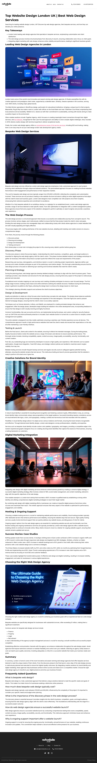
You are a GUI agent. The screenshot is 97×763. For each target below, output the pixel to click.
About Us (49, 4)
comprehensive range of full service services (50, 125)
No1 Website (18, 119)
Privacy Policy (91, 760)
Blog (54, 4)
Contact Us (60, 4)
